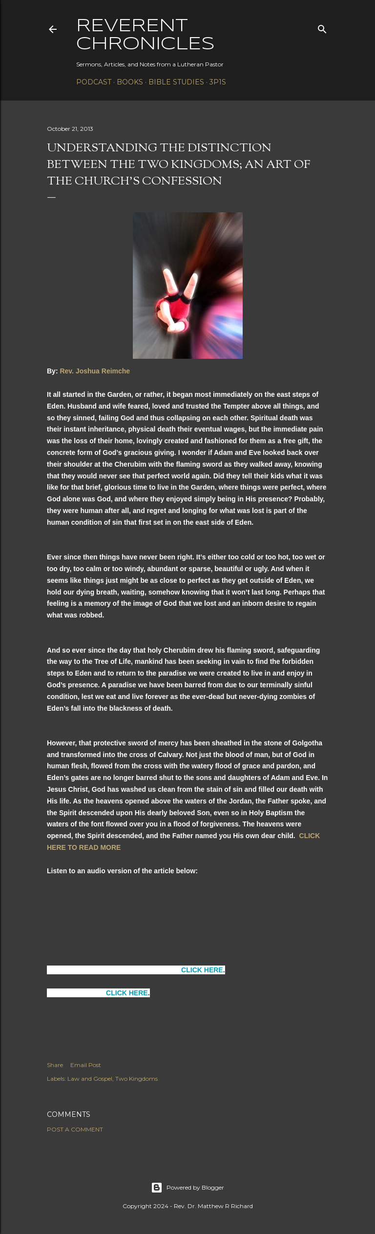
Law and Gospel (89, 1078)
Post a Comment (75, 1129)
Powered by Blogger (187, 1187)
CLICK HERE (202, 970)
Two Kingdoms (136, 1078)
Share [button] (55, 1065)
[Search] (322, 27)
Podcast (93, 82)
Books (130, 82)
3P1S (217, 82)
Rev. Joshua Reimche (95, 371)
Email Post (85, 1065)
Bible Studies (176, 82)
